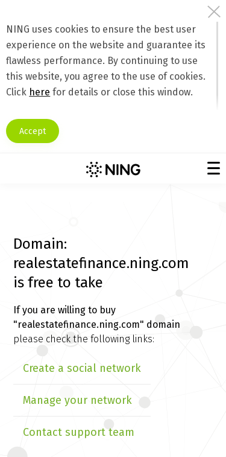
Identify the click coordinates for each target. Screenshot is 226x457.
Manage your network (77, 400)
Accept (32, 131)
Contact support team (78, 432)
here (39, 92)
